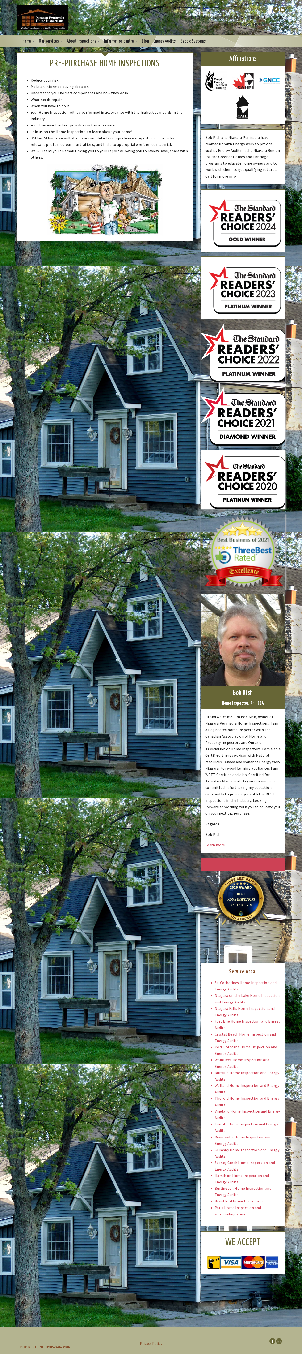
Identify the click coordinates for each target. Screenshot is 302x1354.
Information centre (120, 41)
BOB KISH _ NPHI (34, 1347)
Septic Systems (193, 41)
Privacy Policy (151, 1343)
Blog (145, 41)
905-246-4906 (249, 9)
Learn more (215, 844)
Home (28, 41)
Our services (50, 41)
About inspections (83, 41)
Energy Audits (165, 41)
